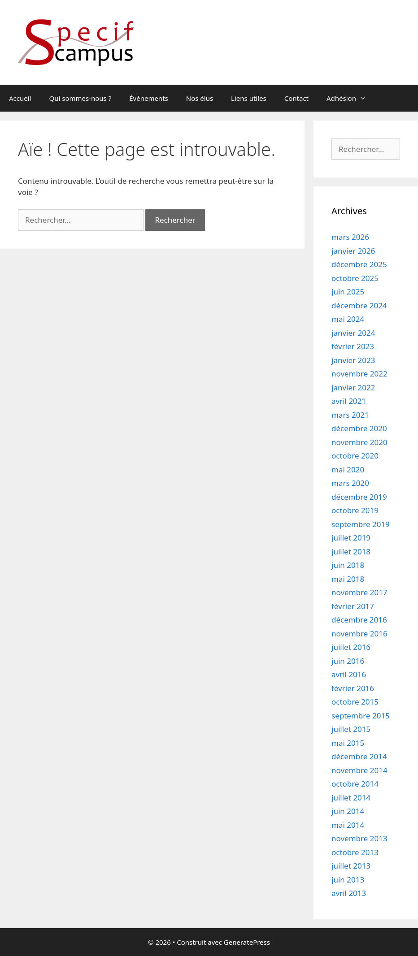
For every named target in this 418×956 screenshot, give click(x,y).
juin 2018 (347, 565)
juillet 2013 (350, 866)
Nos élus (199, 98)
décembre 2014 (359, 756)
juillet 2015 (350, 729)
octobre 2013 (355, 852)
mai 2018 (347, 579)
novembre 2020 (359, 442)
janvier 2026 (353, 251)
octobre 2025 (355, 278)
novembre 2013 (359, 838)
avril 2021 (348, 401)
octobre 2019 (355, 510)
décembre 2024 (359, 305)
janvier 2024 (353, 333)
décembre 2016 (359, 619)
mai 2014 (347, 825)
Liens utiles (248, 98)
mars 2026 (350, 237)
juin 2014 (347, 811)
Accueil (20, 98)
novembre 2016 (359, 633)
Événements (148, 98)
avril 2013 (348, 893)
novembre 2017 (359, 592)
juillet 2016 (350, 647)
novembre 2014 (359, 770)
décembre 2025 (359, 264)
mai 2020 (347, 469)
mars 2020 (350, 483)
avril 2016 (348, 674)
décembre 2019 (359, 497)
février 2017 (352, 606)
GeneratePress (247, 942)
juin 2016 (347, 661)
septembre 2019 (360, 524)
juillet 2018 (350, 551)
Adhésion (351, 98)
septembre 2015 (360, 715)
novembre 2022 (359, 373)
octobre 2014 (355, 784)
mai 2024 (347, 319)
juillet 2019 (350, 537)
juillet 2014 (350, 797)
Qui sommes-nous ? (80, 98)
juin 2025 (347, 291)
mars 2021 (350, 415)
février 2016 (352, 688)
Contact (296, 98)
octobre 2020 (355, 455)
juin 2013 (347, 879)
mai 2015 (347, 743)
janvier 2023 (353, 360)
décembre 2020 (359, 428)
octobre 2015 (355, 701)
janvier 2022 (353, 387)
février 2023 (352, 346)
